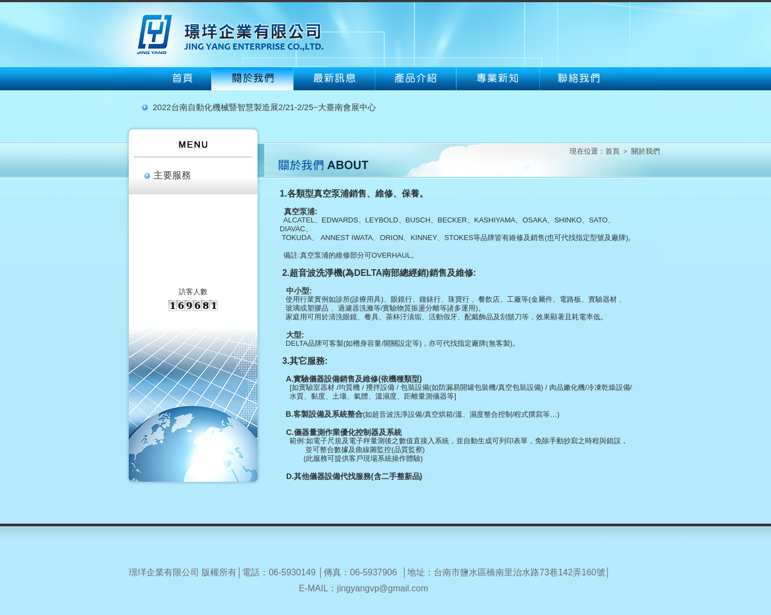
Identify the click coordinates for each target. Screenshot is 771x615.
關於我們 (645, 151)
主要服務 (172, 175)
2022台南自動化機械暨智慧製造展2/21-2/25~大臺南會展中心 (264, 107)
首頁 (612, 151)
